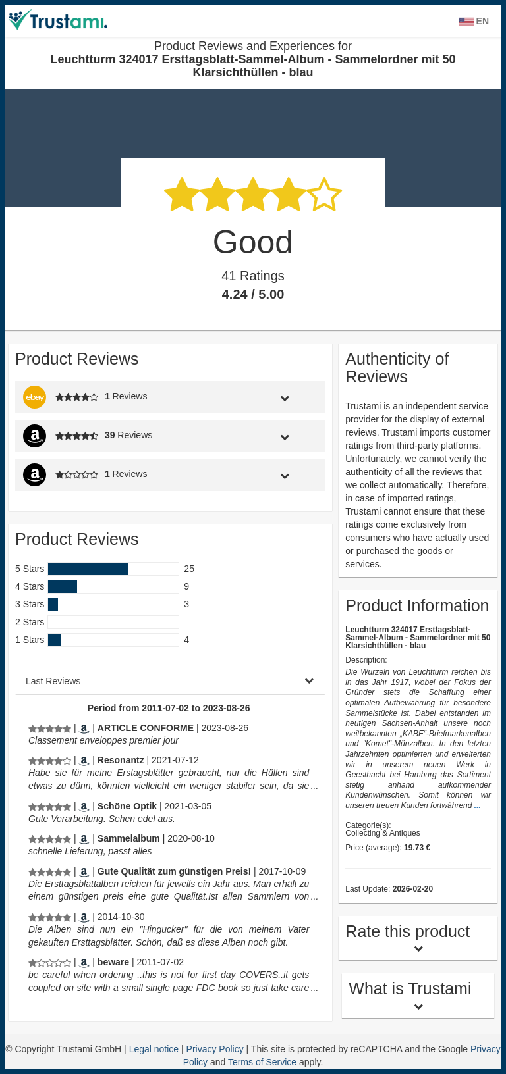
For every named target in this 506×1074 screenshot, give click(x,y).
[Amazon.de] (84, 760)
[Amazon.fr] (84, 728)
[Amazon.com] (84, 962)
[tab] (284, 397)
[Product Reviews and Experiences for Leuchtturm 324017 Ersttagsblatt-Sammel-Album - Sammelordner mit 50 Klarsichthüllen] (49, 728)
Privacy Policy (216, 1049)
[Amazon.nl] (84, 916)
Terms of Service (262, 1062)
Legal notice (155, 1049)
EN (474, 21)
